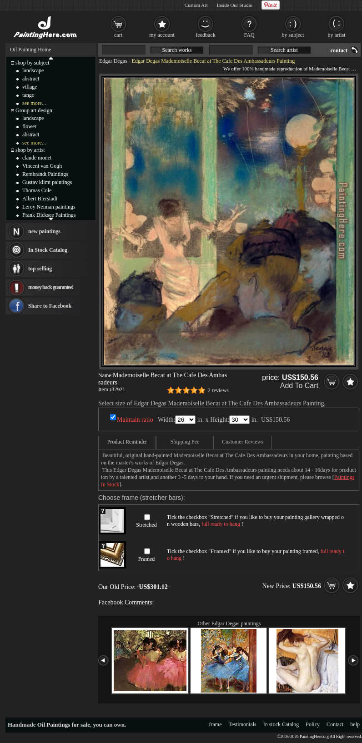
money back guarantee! (50, 287)
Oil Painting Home (30, 49)
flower (29, 126)
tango (28, 95)
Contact (335, 724)
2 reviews (218, 390)
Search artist (284, 50)
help (355, 724)
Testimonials (242, 724)
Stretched (146, 525)
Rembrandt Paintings (45, 174)
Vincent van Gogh (42, 166)
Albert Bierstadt (39, 198)
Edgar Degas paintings (236, 623)
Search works (177, 50)
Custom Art (196, 5)
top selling (40, 268)
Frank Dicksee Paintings (48, 215)
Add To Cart (299, 385)
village (29, 87)
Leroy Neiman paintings (48, 207)
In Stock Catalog (47, 250)
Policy (313, 724)
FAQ (249, 35)
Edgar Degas (113, 61)
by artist (337, 35)
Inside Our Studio (234, 5)
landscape (33, 70)
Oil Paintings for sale (63, 724)
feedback (205, 35)
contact (339, 50)
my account (162, 35)
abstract (30, 78)
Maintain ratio (135, 419)
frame (215, 724)
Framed (146, 559)
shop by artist (30, 150)
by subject (293, 35)
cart (118, 35)
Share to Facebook (49, 306)
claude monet (36, 158)
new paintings (44, 231)
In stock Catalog (281, 724)
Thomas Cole (36, 190)
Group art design (33, 110)
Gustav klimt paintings (47, 182)
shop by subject (32, 63)
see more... (34, 103)
